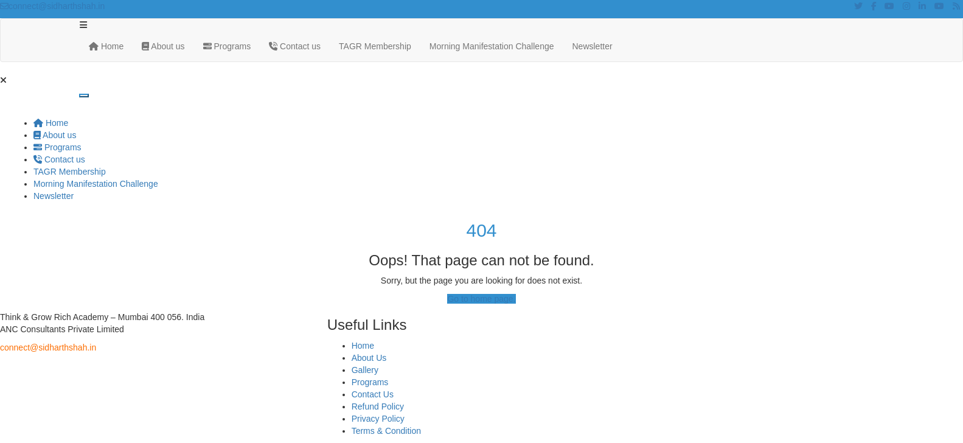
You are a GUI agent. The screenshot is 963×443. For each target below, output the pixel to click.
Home (106, 46)
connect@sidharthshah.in (52, 6)
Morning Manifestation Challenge (491, 46)
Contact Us (373, 394)
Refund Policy (378, 406)
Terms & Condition (386, 431)
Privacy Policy (378, 419)
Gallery (365, 370)
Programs (227, 46)
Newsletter (592, 46)
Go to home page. (481, 299)
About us (163, 46)
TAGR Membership (375, 46)
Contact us (295, 46)
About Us (369, 358)
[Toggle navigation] (84, 95)
